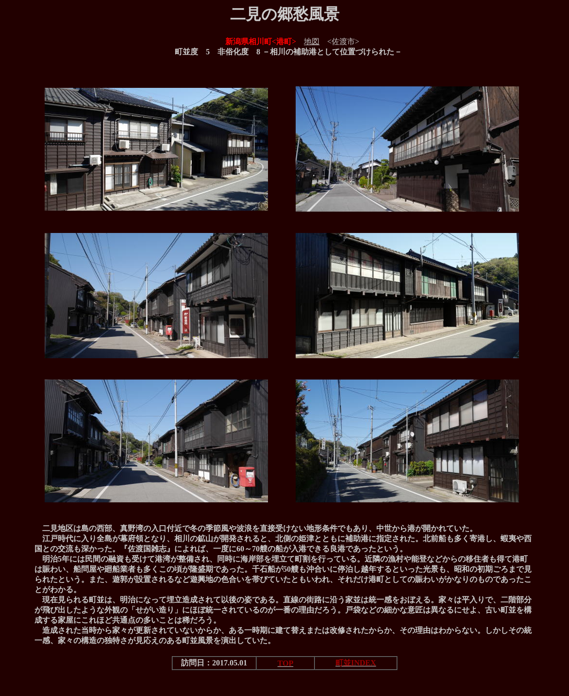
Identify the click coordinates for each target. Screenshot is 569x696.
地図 (311, 41)
